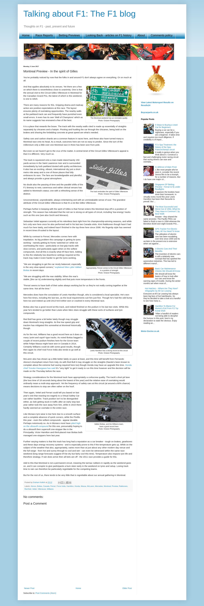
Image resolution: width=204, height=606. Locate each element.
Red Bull (28, 489)
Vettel (34, 489)
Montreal (107, 486)
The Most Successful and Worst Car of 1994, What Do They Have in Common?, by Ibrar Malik (167, 210)
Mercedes (99, 486)
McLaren (90, 486)
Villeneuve (42, 489)
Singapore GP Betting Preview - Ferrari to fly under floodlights (167, 186)
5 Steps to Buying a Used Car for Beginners (166, 126)
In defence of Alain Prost (166, 167)
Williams (50, 489)
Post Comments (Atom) (46, 593)
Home (25, 35)
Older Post (127, 588)
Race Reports (44, 35)
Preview (115, 486)
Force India (61, 486)
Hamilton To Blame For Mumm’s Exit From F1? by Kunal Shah (166, 308)
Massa (83, 486)
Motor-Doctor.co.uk (150, 331)
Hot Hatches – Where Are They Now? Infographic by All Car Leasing (161, 289)
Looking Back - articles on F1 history (108, 35)
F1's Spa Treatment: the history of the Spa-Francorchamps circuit (165, 147)
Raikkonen (123, 486)
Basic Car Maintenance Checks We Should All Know (167, 269)
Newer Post (29, 588)
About (141, 35)
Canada (46, 486)
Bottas (39, 486)
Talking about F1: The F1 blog (79, 13)
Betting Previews (69, 35)
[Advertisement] (77, 576)
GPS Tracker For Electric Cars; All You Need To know (167, 230)
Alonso (33, 486)
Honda (77, 486)
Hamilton (70, 486)
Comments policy (161, 35)
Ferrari (53, 486)
